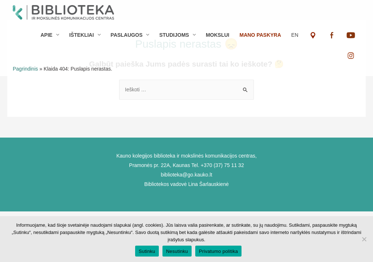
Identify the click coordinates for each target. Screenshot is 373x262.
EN (294, 35)
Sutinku (147, 251)
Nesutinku (177, 251)
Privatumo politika (218, 251)
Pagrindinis (25, 69)
